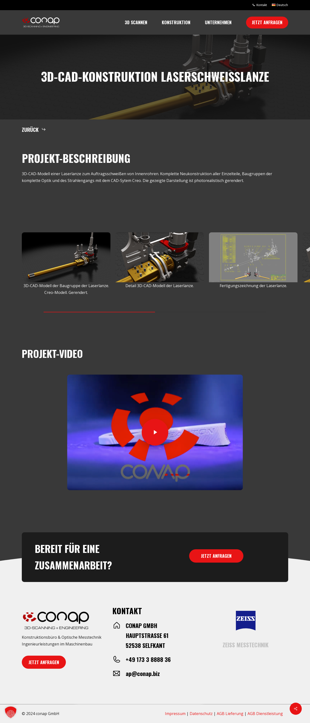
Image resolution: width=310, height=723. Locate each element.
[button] (34, 129)
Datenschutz (201, 713)
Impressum (175, 713)
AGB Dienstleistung (265, 713)
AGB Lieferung (230, 713)
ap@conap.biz (143, 673)
